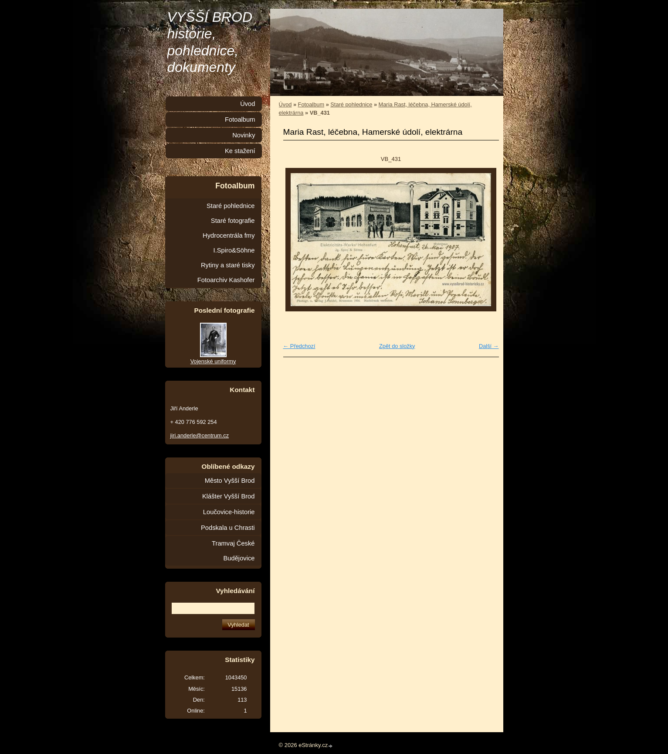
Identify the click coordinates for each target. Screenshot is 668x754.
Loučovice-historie (229, 511)
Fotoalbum (311, 104)
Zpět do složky (397, 346)
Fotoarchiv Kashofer (226, 279)
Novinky (243, 135)
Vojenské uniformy (213, 361)
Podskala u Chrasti (228, 527)
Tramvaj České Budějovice (233, 551)
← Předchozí (299, 346)
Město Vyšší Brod (230, 480)
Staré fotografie (233, 220)
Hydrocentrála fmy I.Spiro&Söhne (228, 243)
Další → (489, 346)
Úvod (285, 104)
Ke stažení (240, 150)
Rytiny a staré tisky (228, 265)
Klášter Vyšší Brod (228, 496)
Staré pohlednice (351, 104)
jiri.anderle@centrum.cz (199, 435)
